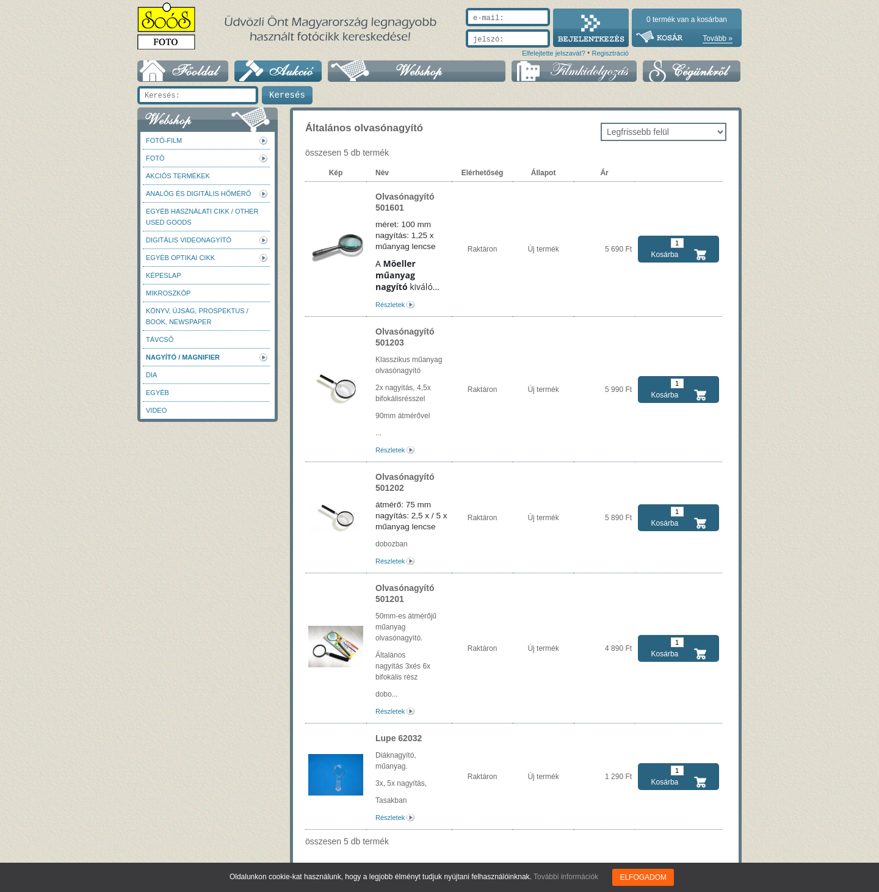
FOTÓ (155, 158)
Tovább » (718, 38)
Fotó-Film (164, 140)
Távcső (159, 339)
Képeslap (163, 275)
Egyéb (157, 392)
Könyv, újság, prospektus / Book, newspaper (197, 316)
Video (156, 410)
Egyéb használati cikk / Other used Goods (202, 217)
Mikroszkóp (168, 293)
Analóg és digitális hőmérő (198, 193)
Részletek (390, 304)
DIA (151, 375)
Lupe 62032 (398, 738)
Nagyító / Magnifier (183, 357)
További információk (566, 876)
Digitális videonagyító (188, 240)
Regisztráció (610, 53)
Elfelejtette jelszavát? (553, 53)
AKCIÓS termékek (178, 175)
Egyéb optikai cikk (180, 257)
